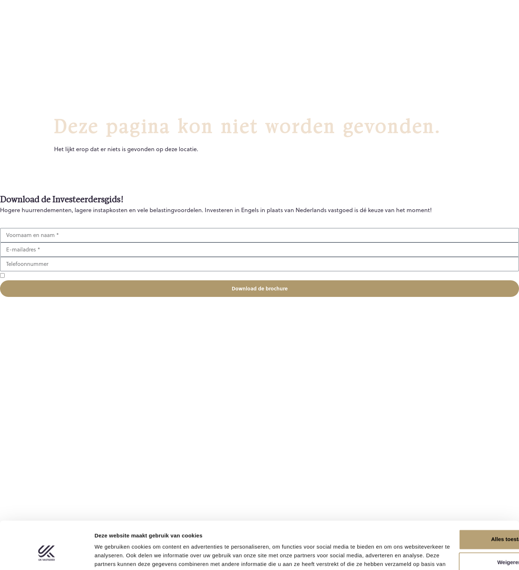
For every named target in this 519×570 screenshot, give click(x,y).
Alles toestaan (458, 502)
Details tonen (111, 556)
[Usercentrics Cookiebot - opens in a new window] (46, 556)
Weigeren (459, 525)
